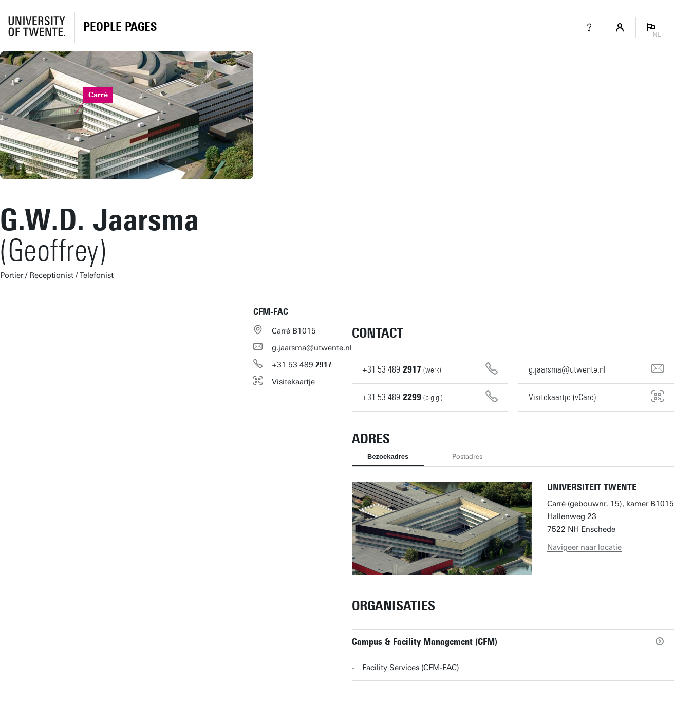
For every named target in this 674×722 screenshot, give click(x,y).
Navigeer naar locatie (584, 547)
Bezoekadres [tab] (387, 456)
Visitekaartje (293, 381)
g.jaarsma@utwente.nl (312, 348)
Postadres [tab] (467, 456)
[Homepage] (120, 27)
